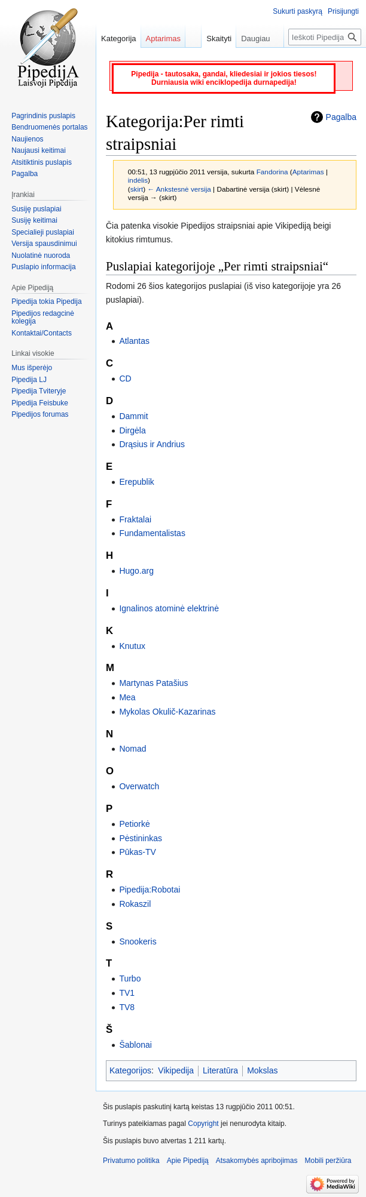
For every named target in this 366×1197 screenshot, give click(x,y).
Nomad (132, 748)
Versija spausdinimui (44, 243)
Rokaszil (135, 904)
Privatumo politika (131, 1160)
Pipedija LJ (29, 380)
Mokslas (262, 1070)
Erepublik (136, 482)
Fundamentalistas (152, 533)
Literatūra (220, 1070)
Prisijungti (343, 11)
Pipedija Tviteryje (38, 391)
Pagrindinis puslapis (43, 116)
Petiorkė (134, 824)
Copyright (203, 1123)
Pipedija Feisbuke (39, 403)
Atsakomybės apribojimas (257, 1160)
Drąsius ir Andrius (152, 444)
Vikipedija (176, 1070)
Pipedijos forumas (39, 414)
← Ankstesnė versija (179, 189)
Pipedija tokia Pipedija (46, 301)
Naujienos (27, 139)
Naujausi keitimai (38, 150)
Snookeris (137, 941)
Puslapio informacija (43, 267)
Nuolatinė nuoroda (40, 255)
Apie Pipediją (188, 1160)
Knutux (132, 646)
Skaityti (212, 38)
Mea (127, 697)
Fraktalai (135, 519)
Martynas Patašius (153, 683)
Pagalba (341, 117)
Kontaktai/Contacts (41, 333)
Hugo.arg (136, 571)
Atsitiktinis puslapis (41, 162)
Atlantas (134, 341)
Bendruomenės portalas (49, 127)
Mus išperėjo (31, 368)
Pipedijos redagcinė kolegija (42, 317)
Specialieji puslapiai (42, 232)
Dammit (133, 416)
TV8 (127, 1007)
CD (125, 378)
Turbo (130, 978)
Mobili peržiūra (328, 1160)
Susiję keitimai (34, 220)
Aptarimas (308, 172)
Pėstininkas (140, 838)
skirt (137, 189)
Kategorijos (130, 1070)
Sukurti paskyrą (297, 11)
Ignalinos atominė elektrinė (169, 608)
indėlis (138, 180)
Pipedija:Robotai (149, 889)
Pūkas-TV (137, 852)
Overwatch (139, 786)
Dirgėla (132, 430)
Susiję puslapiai (36, 209)
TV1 (127, 993)
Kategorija (118, 38)
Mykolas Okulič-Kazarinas (167, 711)
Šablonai (135, 1045)
